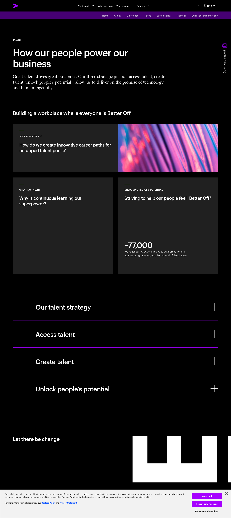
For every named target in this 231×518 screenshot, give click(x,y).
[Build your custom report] (205, 15)
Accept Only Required (206, 504)
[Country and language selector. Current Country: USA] (210, 6)
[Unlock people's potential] (115, 388)
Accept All (207, 496)
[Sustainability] (164, 15)
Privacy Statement (68, 503)
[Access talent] (115, 333)
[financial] (181, 15)
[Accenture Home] (22, 5)
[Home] (105, 15)
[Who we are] (124, 5)
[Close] (226, 493)
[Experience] (132, 15)
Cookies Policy (48, 503)
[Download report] (225, 50)
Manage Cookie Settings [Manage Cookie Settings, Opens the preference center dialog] (206, 511)
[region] (115, 504)
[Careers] (143, 5)
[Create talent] (115, 361)
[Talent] (147, 15)
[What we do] (86, 5)
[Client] (117, 15)
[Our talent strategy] (115, 306)
